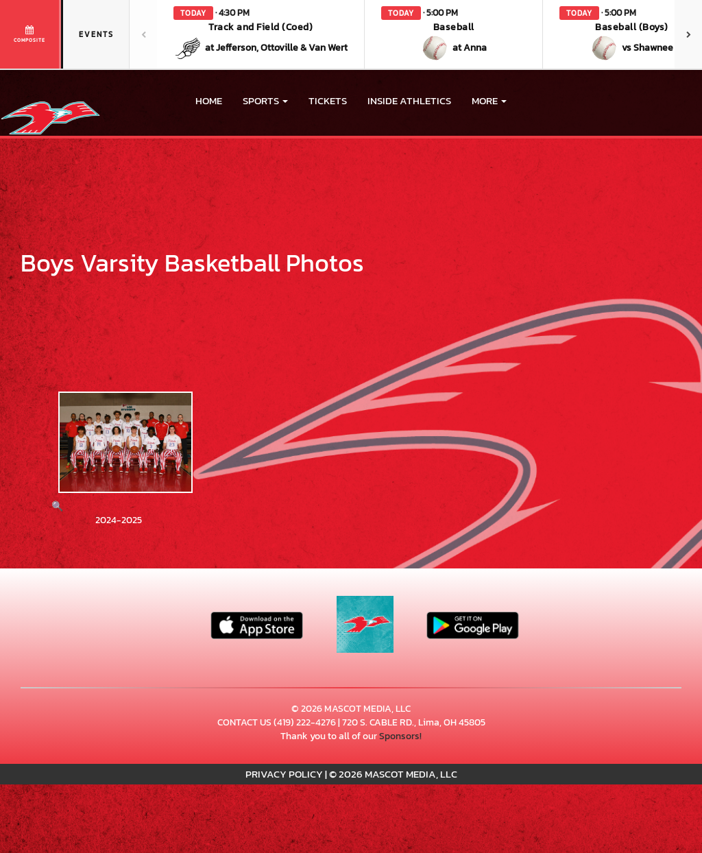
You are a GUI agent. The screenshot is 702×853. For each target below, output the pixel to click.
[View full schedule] (30, 34)
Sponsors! (400, 736)
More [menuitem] (489, 100)
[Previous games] (143, 34)
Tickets (327, 100)
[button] (261, 34)
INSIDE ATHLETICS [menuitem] (409, 100)
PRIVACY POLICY (284, 774)
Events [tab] (96, 34)
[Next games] (688, 34)
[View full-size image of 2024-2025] (118, 453)
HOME (208, 100)
